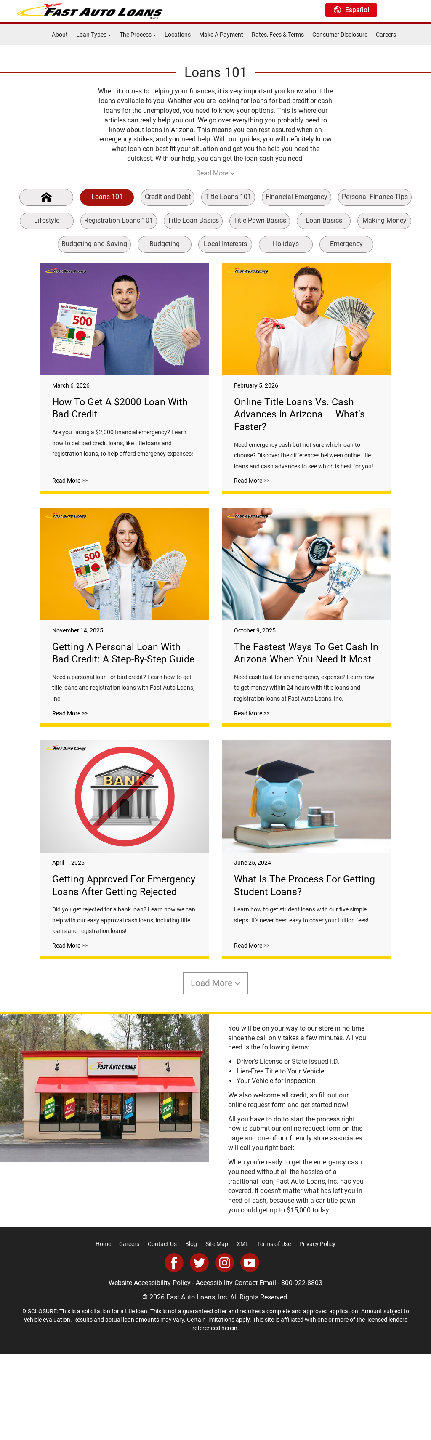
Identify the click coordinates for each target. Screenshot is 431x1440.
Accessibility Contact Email (236, 1369)
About (60, 34)
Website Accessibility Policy (150, 1369)
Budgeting (164, 244)
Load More (216, 1070)
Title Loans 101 (228, 197)
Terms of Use (274, 1330)
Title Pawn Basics (259, 220)
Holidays (286, 244)
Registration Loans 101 (118, 220)
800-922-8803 (301, 1369)
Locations (178, 34)
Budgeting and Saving (94, 244)
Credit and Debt (168, 197)
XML (243, 1330)
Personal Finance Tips (375, 197)
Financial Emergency (296, 197)
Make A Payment (221, 34)
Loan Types (93, 34)
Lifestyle (46, 220)
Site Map (216, 1330)
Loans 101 (107, 197)
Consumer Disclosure (339, 34)
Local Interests (225, 244)
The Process (138, 34)
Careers (386, 34)
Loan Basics (324, 220)
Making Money (384, 220)
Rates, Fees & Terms (278, 34)
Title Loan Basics (193, 220)
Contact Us (162, 1330)
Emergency (346, 244)
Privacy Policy (317, 1330)
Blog (191, 1330)
